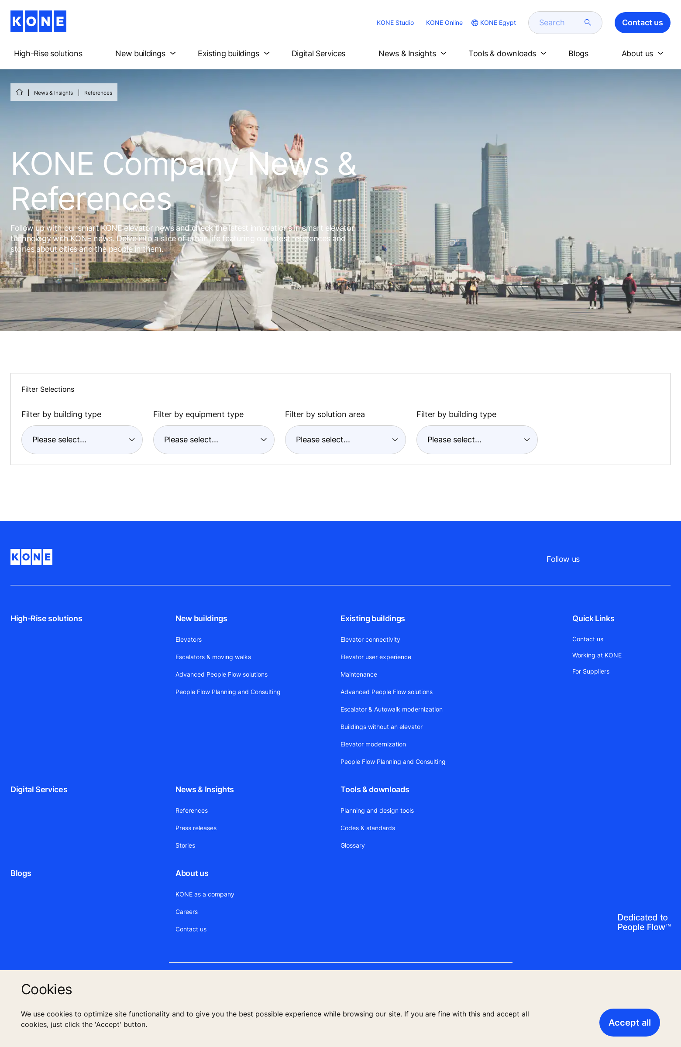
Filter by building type (61, 414)
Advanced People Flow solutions (221, 674)
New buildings (201, 618)
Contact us (190, 929)
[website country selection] (493, 22)
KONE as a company (204, 894)
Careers (186, 911)
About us (191, 873)
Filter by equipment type (198, 414)
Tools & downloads (374, 789)
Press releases (196, 827)
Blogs (20, 873)
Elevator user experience (375, 656)
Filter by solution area (325, 414)
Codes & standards (367, 827)
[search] (560, 22)
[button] (55, 53)
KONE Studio (395, 22)
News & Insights (53, 92)
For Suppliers (590, 671)
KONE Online (444, 22)
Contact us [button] (642, 22)
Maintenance (358, 674)
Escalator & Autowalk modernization (391, 709)
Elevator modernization (373, 744)
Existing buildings (372, 618)
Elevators (188, 639)
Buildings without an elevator (381, 726)
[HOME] (19, 92)
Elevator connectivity (370, 639)
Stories (185, 845)
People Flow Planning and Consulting (228, 691)
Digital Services (38, 789)
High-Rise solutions (46, 618)
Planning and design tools (377, 810)
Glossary (352, 845)
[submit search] (588, 22)
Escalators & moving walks (213, 656)
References (191, 810)
